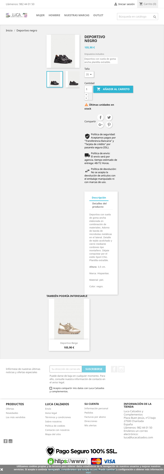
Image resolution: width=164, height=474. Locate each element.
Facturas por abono (95, 416)
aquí (88, 472)
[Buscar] (137, 16)
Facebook (114, 369)
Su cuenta (91, 404)
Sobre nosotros (53, 421)
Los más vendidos (15, 417)
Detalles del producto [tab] (99, 205)
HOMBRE (54, 15)
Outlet (98, 15)
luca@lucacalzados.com (138, 437)
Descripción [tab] (99, 197)
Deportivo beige (69, 343)
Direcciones (90, 421)
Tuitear (109, 117)
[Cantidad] (88, 89)
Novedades (12, 412)
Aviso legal (51, 412)
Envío (48, 408)
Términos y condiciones (58, 417)
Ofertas (10, 408)
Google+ (100, 124)
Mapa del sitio (53, 434)
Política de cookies (55, 425)
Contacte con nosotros (57, 429)
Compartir (100, 117)
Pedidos (88, 412)
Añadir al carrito (113, 89)
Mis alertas (90, 425)
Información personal (96, 408)
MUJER (40, 15)
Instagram (121, 369)
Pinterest (109, 124)
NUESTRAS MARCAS (76, 15)
